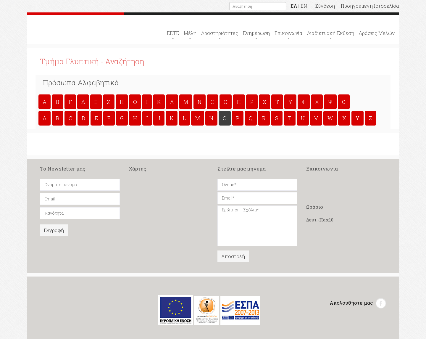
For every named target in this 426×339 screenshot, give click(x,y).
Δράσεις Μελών (377, 33)
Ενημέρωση (256, 33)
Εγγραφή (54, 230)
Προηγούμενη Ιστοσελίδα (370, 6)
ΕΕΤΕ (173, 33)
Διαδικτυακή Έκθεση (330, 33)
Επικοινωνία (288, 33)
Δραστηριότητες (219, 33)
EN (304, 6)
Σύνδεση (325, 6)
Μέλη (190, 33)
